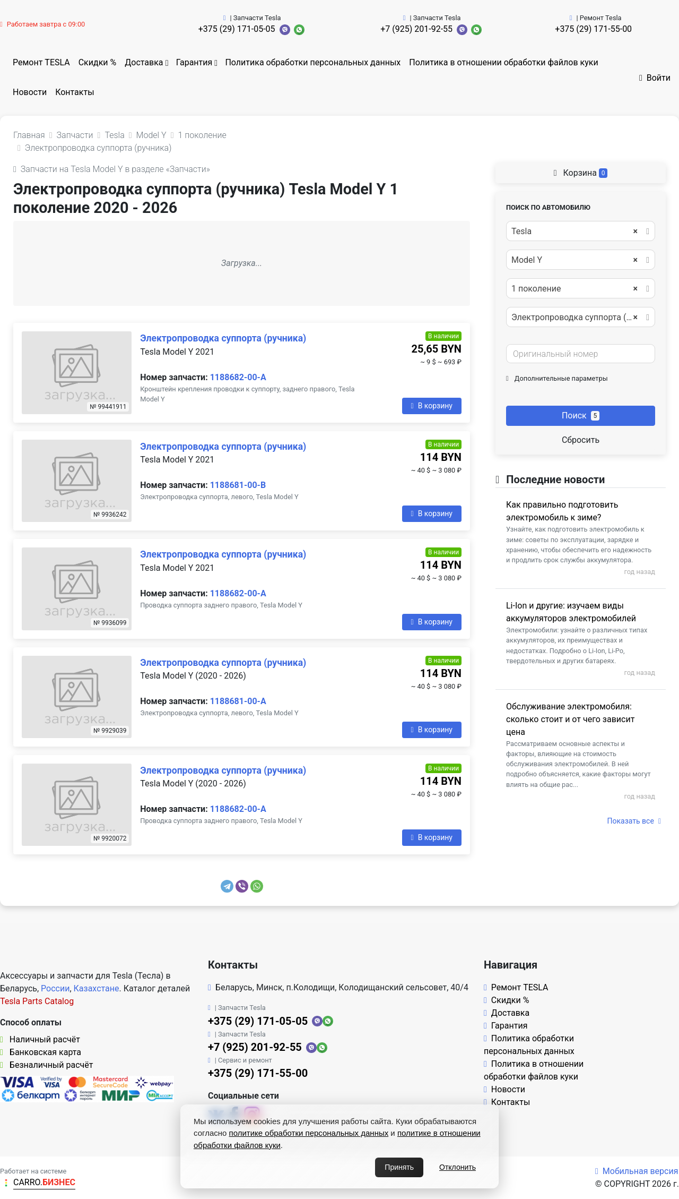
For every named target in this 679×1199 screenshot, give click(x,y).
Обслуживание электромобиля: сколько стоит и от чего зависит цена (570, 719)
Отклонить (457, 1167)
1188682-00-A (238, 377)
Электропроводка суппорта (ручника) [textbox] (579, 317)
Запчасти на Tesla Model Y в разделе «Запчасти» (111, 169)
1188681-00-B (238, 485)
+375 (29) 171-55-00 (593, 29)
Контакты (74, 92)
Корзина (581, 173)
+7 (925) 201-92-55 (416, 29)
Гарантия (194, 62)
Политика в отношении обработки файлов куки (503, 62)
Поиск (580, 415)
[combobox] (581, 231)
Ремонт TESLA (41, 62)
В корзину (431, 405)
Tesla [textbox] (574, 231)
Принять (399, 1167)
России (55, 988)
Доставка (144, 62)
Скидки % (98, 62)
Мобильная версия (636, 1171)
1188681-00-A (238, 701)
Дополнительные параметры (557, 378)
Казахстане (96, 988)
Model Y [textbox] (574, 260)
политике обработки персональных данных (309, 1132)
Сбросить (580, 440)
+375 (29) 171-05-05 (236, 29)
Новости (30, 92)
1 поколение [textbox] (574, 288)
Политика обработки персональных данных (313, 62)
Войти (655, 78)
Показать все (634, 821)
